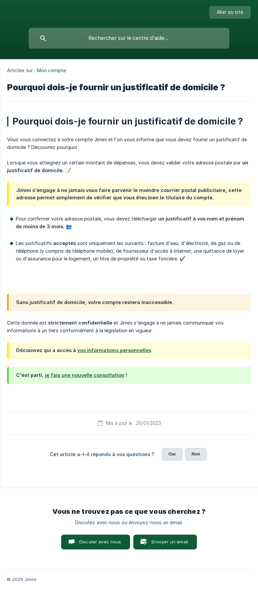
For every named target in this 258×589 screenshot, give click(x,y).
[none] (230, 12)
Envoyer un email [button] (170, 541)
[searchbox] (129, 38)
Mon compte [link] (51, 70)
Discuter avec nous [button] (100, 541)
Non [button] (195, 453)
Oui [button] (172, 453)
